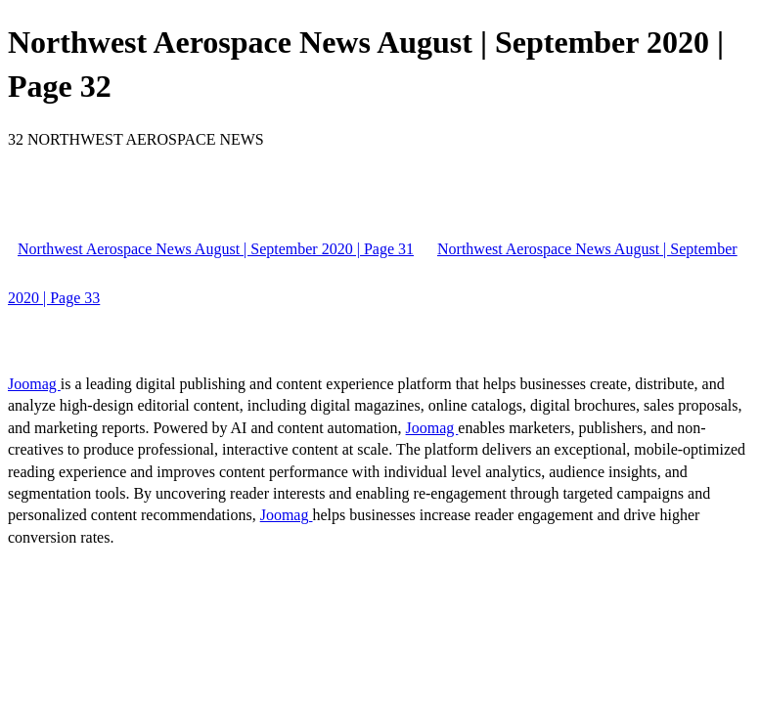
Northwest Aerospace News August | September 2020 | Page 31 (216, 249)
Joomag (34, 383)
